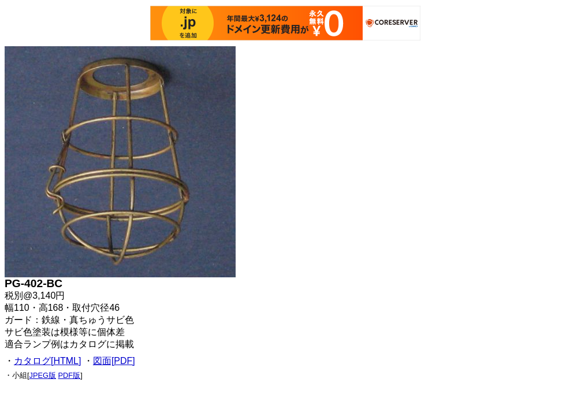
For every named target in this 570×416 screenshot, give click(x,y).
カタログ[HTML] (47, 361)
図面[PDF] (114, 361)
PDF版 (69, 375)
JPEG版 (42, 375)
